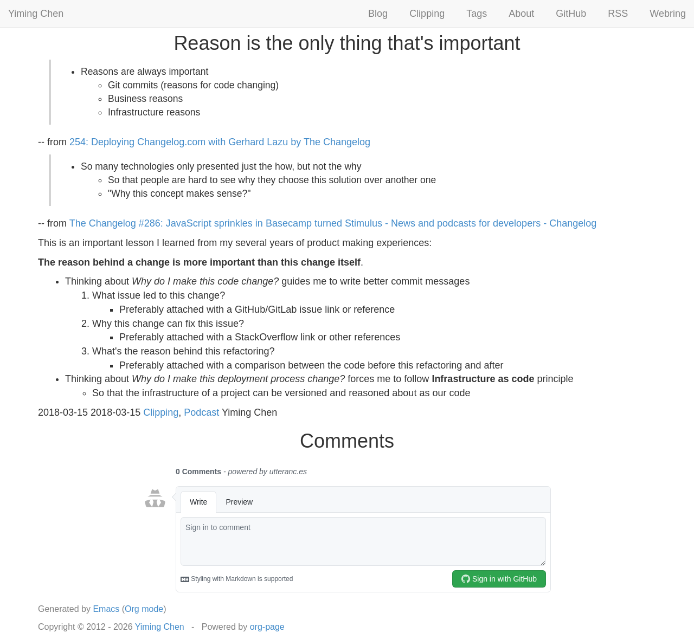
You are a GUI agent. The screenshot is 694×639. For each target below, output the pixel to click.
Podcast (201, 412)
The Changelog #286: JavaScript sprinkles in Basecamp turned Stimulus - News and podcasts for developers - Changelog (333, 223)
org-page (267, 626)
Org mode (144, 609)
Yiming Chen (35, 13)
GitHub (571, 13)
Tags (476, 13)
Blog (378, 13)
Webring (668, 13)
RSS (618, 13)
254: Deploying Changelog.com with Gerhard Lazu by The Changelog (219, 142)
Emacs (106, 609)
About (521, 13)
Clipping (427, 13)
